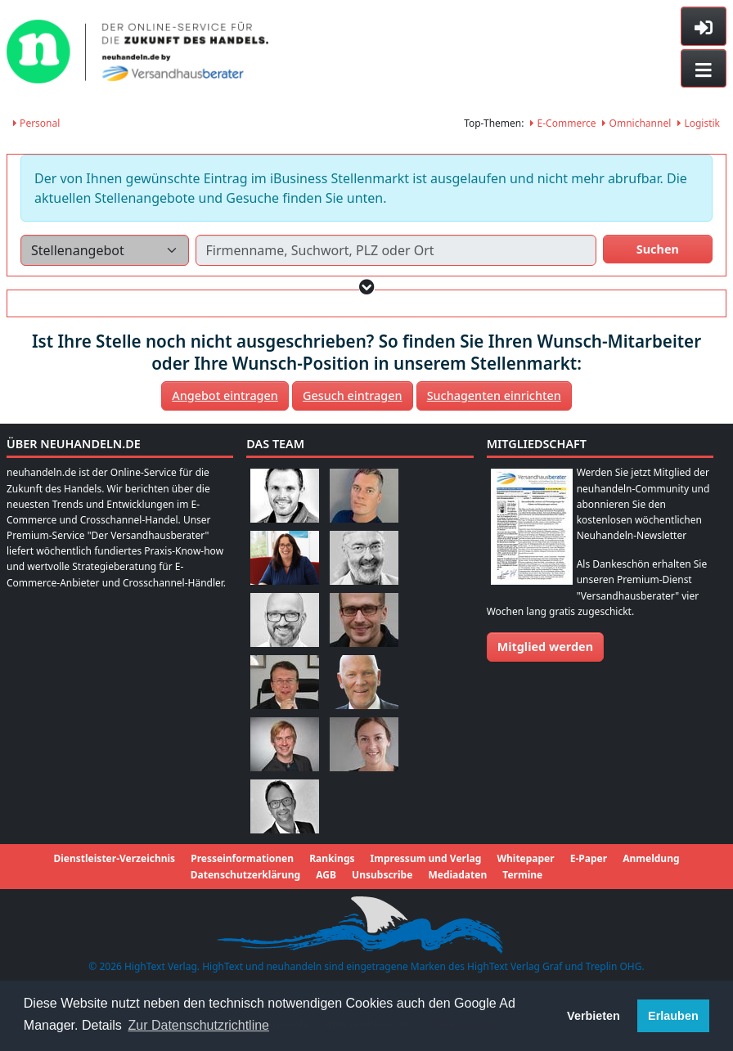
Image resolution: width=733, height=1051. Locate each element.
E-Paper (588, 858)
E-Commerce (563, 123)
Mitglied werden (545, 646)
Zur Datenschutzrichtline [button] (199, 1025)
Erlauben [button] (673, 1015)
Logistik (698, 123)
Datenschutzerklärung (245, 875)
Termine (522, 875)
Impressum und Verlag (426, 858)
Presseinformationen (242, 858)
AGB (326, 875)
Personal (36, 123)
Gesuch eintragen (352, 395)
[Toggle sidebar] (703, 26)
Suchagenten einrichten (494, 395)
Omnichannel (636, 123)
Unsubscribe (382, 875)
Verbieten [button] (593, 1015)
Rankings (331, 858)
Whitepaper (525, 858)
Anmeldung (651, 858)
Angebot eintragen (225, 395)
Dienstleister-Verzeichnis (114, 858)
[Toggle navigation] (703, 68)
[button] (367, 286)
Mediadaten (457, 875)
